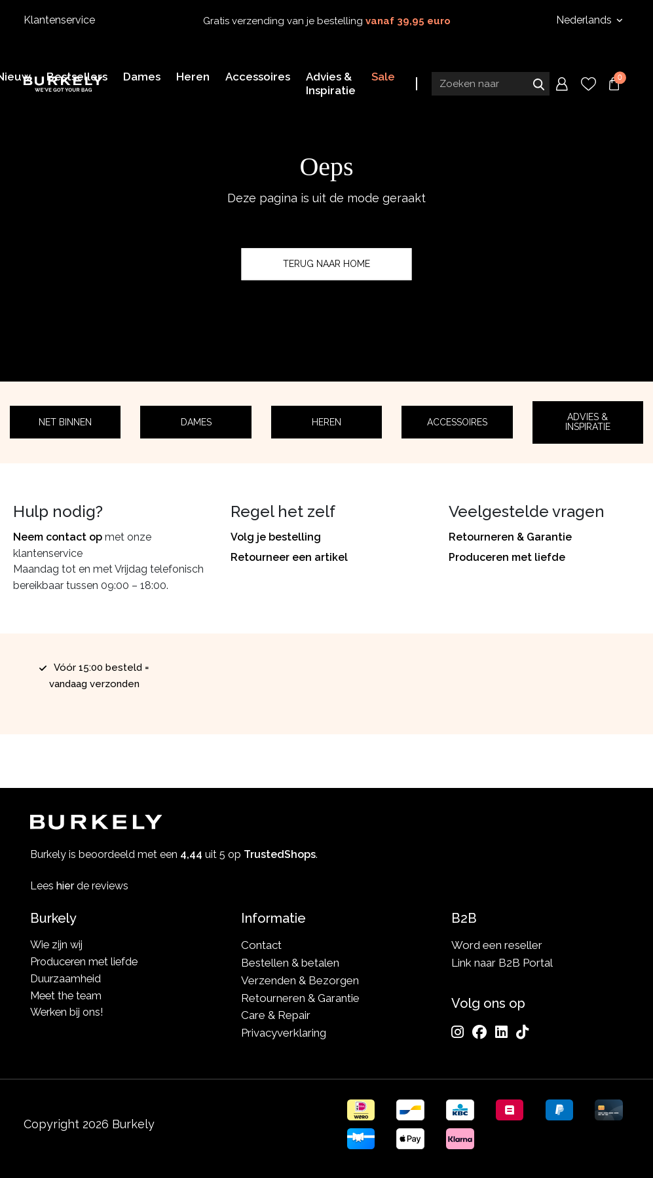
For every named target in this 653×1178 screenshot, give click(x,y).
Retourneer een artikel (289, 557)
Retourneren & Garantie (510, 537)
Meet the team (67, 998)
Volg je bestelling (276, 537)
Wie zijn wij (58, 945)
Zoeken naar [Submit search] (538, 83)
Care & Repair (275, 1015)
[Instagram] (457, 1032)
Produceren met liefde (507, 557)
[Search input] (491, 83)
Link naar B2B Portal (502, 962)
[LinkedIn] (501, 1032)
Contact (261, 945)
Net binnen (65, 422)
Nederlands (585, 20)
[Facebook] (479, 1032)
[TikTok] (522, 1032)
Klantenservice (59, 20)
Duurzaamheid (66, 980)
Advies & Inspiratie (587, 422)
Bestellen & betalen (290, 962)
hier (65, 886)
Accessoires (457, 422)
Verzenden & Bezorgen (300, 980)
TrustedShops (404, 753)
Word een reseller (496, 945)
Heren (326, 422)
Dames (196, 422)
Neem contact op (57, 537)
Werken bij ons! (69, 1015)
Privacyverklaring (283, 1032)
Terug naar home (326, 264)
